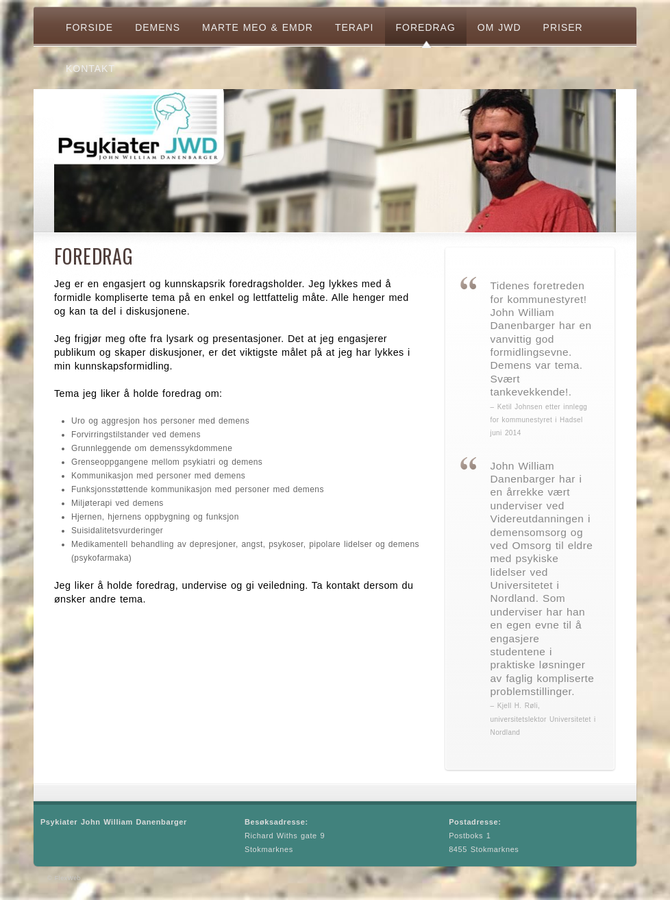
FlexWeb (68, 878)
